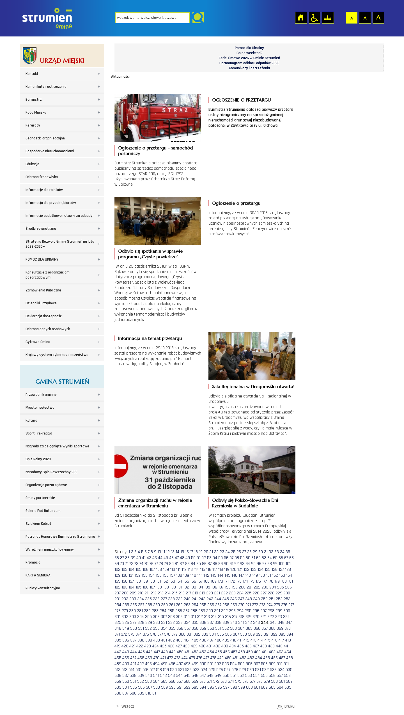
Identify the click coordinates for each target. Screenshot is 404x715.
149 (255, 575)
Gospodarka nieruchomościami (50, 151)
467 (133, 658)
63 (264, 558)
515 (138, 670)
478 (213, 658)
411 (239, 640)
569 (195, 681)
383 (204, 634)
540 (148, 676)
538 (133, 676)
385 (220, 634)
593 (195, 687)
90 (226, 564)
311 (193, 617)
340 (233, 623)
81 (176, 564)
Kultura (31, 420)
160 (152, 581)
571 (209, 681)
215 (175, 593)
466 (125, 658)
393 (282, 634)
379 (174, 634)
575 (238, 681)
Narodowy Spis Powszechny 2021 (52, 472)
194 (200, 587)
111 (178, 570)
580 (274, 681)
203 (264, 587)
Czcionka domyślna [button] (351, 17)
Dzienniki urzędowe (41, 303)
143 (213, 575)
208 (125, 593)
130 (124, 575)
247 (241, 599)
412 (246, 640)
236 (156, 599)
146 (234, 575)
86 (204, 564)
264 (195, 605)
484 (258, 658)
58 (237, 558)
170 (220, 581)
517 (152, 670)
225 (248, 593)
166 (193, 581)
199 (235, 587)
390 (259, 634)
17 (191, 552)
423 (147, 646)
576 (245, 681)
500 (202, 664)
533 (273, 670)
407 (210, 640)
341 (241, 623)
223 (232, 593)
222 (224, 593)
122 (246, 570)
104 (131, 570)
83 (187, 564)
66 (281, 558)
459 (249, 652)
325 (117, 623)
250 (264, 599)
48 (182, 558)
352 (148, 628)
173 (239, 581)
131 (131, 575)
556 (272, 676)
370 (287, 628)
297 (263, 611)
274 (270, 605)
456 (226, 652)
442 (117, 652)
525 (211, 670)
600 (249, 687)
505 (241, 664)
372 (124, 634)
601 (257, 687)
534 (281, 670)
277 (291, 605)
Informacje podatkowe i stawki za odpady (59, 215)
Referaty (33, 125)
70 (122, 564)
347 (289, 623)
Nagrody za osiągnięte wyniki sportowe (57, 446)
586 (141, 687)
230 (286, 593)
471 (163, 658)
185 (138, 587)
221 (217, 593)
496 (172, 664)
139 (186, 575)
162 (165, 581)
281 (140, 611)
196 (214, 587)
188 (159, 587)
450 (180, 652)
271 (248, 605)
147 (241, 575)
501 (210, 664)
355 (172, 628)
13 (173, 552)
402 (171, 640)
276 (284, 605)
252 (279, 599)
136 (166, 575)
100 (281, 564)
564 (156, 681)
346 (281, 623)
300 (286, 611)
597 (226, 687)
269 (233, 605)
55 (220, 558)
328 (140, 623)
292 (224, 611)
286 (178, 611)
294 (240, 611)
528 (234, 670)
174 (245, 581)
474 (185, 658)
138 (179, 575)
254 (117, 605)
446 (149, 652)
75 (146, 564)
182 (117, 587)
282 (147, 611)
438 (263, 646)
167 (200, 581)
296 (255, 611)
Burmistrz (34, 99)
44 (160, 558)
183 (124, 587)
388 (243, 634)
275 (277, 605)
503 (225, 664)
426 (171, 646)
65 (275, 558)
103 (124, 570)
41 (144, 558)
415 (267, 640)
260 (164, 605)
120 (233, 570)
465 (117, 658)
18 (196, 552)
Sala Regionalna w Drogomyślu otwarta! (253, 386)
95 (253, 564)
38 (127, 558)
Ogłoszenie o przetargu (236, 203)
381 (189, 634)
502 (217, 664)
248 (248, 599)
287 (186, 611)
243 (209, 599)
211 (147, 593)
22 (216, 552)
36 (116, 558)
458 (241, 652)
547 (202, 676)
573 (224, 681)
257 (141, 605)
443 (125, 652)
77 (156, 564)
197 (221, 587)
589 (164, 687)
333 (179, 623)
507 (257, 664)
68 (291, 558)
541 (156, 676)
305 (148, 617)
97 (264, 564)
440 (279, 646)
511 (286, 664)
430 (202, 646)
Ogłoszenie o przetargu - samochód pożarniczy (155, 150)
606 (117, 693)
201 (249, 587)
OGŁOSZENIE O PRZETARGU (241, 100)
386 (228, 634)
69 (116, 564)
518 (159, 670)
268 (225, 605)
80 (171, 564)
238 (171, 599)
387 (236, 634)
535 (289, 670)
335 (195, 623)
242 (202, 599)
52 (203, 558)
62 (258, 558)
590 (172, 687)
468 (140, 658)
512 (117, 670)
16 (187, 552)
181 (290, 581)
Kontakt (32, 73)
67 (286, 558)
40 (138, 558)
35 (288, 552)
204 (272, 587)
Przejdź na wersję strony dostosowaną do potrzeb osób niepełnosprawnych (314, 17)
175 (251, 581)
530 (250, 670)
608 (133, 693)
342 (248, 623)
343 (256, 623)
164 (179, 581)
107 (152, 570)
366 (257, 628)
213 (161, 593)
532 (265, 670)
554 (256, 676)
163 (172, 581)
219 (202, 593)
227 (263, 593)
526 (219, 670)
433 (224, 646)
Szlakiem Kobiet (38, 523)
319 (248, 617)
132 (138, 575)
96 (259, 564)
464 (287, 652)
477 (206, 658)
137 (172, 575)
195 (207, 587)
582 (289, 681)
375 (146, 634)
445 (141, 652)
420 (124, 646)
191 (179, 587)
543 (171, 676)
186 (145, 587)
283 (155, 611)
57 (231, 558)
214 (168, 593)
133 (145, 575)
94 (247, 564)
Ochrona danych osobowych (48, 329)
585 (133, 687)
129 (117, 575)
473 (177, 658)
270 (241, 605)
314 (214, 617)
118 (220, 570)
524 (204, 670)
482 (243, 658)
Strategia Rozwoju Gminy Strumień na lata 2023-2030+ (60, 244)
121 (239, 570)
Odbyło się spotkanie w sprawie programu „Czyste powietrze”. (150, 253)
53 (209, 558)
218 (195, 593)
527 (227, 670)
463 (280, 652)
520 (173, 670)
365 (249, 628)
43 (154, 558)
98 (269, 564)
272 (255, 605)
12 (168, 552)
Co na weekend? (250, 53)
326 (125, 623)
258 (148, 605)
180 (284, 581)
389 (251, 634)
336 (202, 623)
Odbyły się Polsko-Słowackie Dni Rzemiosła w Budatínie (245, 503)
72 (131, 564)
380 (182, 634)
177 (264, 581)
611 (154, 693)
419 (117, 646)
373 (131, 634)
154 (289, 575)
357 (187, 628)
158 (138, 581)
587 (149, 687)
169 (214, 581)
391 (267, 634)
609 (140, 693)
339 (225, 623)
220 (209, 593)
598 (233, 687)
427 (179, 646)
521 (181, 670)
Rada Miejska (36, 112)
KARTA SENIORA (38, 575)
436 (248, 646)
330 (156, 623)
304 (140, 617)
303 (132, 617)
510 (280, 664)
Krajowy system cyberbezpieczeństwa (57, 354)
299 (279, 611)
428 (186, 646)
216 (182, 593)
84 (193, 564)
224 (240, 593)
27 (244, 552)
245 (225, 599)
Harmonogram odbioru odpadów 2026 (249, 63)
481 (235, 658)
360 (210, 628)
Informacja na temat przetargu (150, 338)
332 (171, 623)
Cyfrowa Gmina (38, 341)
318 (241, 617)
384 (212, 634)
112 (184, 570)
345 (273, 623)
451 (187, 652)
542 (163, 676)
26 (239, 552)
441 (287, 646)
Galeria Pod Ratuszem (43, 510)
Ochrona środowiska (42, 177)
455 (218, 652)
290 (209, 611)
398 (140, 640)
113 (190, 570)
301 (117, 617)
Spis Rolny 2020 (38, 459)
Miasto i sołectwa (40, 407)
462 (272, 652)
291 (217, 611)
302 (124, 617)
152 (275, 575)
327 (133, 623)
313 (207, 617)
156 (124, 581)
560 (125, 681)
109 (166, 570)
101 (288, 564)
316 (228, 617)
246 (233, 599)
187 (152, 587)
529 (242, 670)
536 (117, 676)
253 (287, 599)
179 (277, 581)
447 (157, 652)
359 (202, 628)
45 (166, 558)
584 (125, 687)
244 (217, 599)
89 (220, 564)
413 (253, 640)
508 (264, 664)
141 (199, 575)
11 (163, 552)
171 (226, 581)
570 (202, 681)
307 (164, 617)
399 (148, 640)
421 (132, 646)
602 (264, 687)
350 (133, 628)
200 (242, 587)
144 (220, 575)
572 (216, 681)
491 (133, 664)
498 (187, 664)
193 (193, 587)
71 (126, 564)
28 (249, 552)
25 (233, 552)
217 (188, 593)
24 (227, 552)
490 (125, 664)
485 (266, 658)
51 (198, 558)
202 (257, 587)
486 (274, 658)
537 (125, 676)
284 (163, 611)
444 (133, 652)
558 (287, 676)
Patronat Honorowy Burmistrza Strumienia (60, 536)
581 (282, 681)
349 (125, 628)
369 (280, 628)
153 (282, 575)
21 (211, 552)
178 (270, 581)
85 (198, 564)
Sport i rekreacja (39, 433)
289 (201, 611)
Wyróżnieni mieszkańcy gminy (50, 549)
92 (236, 564)
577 (252, 681)
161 (158, 581)
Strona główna (301, 17)
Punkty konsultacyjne (43, 588)
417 (281, 640)
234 (140, 599)
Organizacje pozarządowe (46, 485)
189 (166, 587)
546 (195, 676)
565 (164, 681)
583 (117, 687)
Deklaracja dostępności (44, 316)
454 (210, 652)
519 (166, 670)
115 (202, 570)
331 (164, 623)
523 (196, 670)
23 (222, 552)
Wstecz (127, 706)
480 (228, 658)
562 (140, 681)
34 (282, 552)
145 (227, 575)
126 (274, 570)
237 (164, 599)
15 (182, 552)
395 (117, 640)
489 (117, 664)
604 (280, 687)
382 (197, 634)
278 (117, 611)
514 (131, 670)
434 (232, 646)
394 (289, 634)
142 (206, 575)
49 (187, 558)
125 (267, 570)
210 (140, 593)
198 (228, 587)
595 (210, 687)
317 (234, 617)
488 (289, 658)
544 (179, 676)
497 (179, 664)
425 (163, 646)
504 (233, 664)
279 (125, 611)
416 (274, 640)
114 (196, 570)
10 (159, 552)
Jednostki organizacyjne (45, 138)
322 (270, 617)
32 (271, 552)
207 (117, 593)
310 (187, 617)
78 (161, 564)
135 (159, 575)
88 (215, 564)
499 (195, 664)
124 (260, 570)
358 (195, 628)
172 (232, 581)
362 (225, 628)
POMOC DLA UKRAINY (42, 259)
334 (187, 623)
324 (286, 617)
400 (156, 640)
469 (148, 658)
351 (141, 628)
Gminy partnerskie (40, 497)
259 (156, 605)
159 (145, 581)
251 (272, 599)
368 (272, 628)
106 (145, 570)
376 (153, 634)
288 (193, 611)
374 (139, 634)
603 (272, 687)
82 (182, 564)
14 (177, 552)
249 (256, 599)
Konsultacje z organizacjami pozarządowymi (48, 275)
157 (131, 581)
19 (201, 552)
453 (202, 652)
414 (260, 640)
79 (166, 564)
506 (249, 664)
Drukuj (289, 706)
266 (210, 605)
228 (271, 593)
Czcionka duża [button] (378, 17)
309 (179, 617)
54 (215, 558)
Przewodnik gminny (41, 394)
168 (207, 581)
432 (217, 646)
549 (218, 676)
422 (139, 646)
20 (206, 552)
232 (124, 599)
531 (258, 670)
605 (287, 687)
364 (241, 628)
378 (167, 634)
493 (148, 664)
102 (117, 570)
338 (218, 623)
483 (250, 658)
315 (221, 617)
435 (240, 646)
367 (264, 628)
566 (172, 681)
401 (164, 640)
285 (170, 611)
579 (267, 681)
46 (171, 558)
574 (231, 681)
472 (170, 658)
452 (195, 652)
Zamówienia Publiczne (43, 290)
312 (200, 617)
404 (187, 640)
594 (202, 687)
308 (171, 617)
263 (187, 605)
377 (160, 634)
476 (199, 658)
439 (271, 646)
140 (193, 575)
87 (210, 564)
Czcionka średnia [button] (365, 17)
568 (187, 681)
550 (225, 676)
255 (125, 605)
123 (253, 570)
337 (210, 623)
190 (173, 587)
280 (132, 611)
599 (241, 687)
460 (257, 652)
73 (136, 564)
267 (218, 605)
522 (188, 670)
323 (278, 617)
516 (145, 670)
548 (210, 676)
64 (269, 558)
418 (288, 640)
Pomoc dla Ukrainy (249, 47)
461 (265, 652)
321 (263, 617)
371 (117, 634)
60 (248, 558)
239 (179, 599)
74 (141, 564)
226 (255, 593)
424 (155, 646)
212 (154, 593)
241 (195, 599)
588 (156, 687)
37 (122, 558)
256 (133, 605)
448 (164, 652)
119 (226, 570)
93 (242, 564)
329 (148, 623)
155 (117, 581)
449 (172, 652)
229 (279, 593)
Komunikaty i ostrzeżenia (46, 86)
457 (234, 652)
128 (288, 570)
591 (180, 687)
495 (164, 664)
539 (140, 676)
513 (124, 670)
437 (256, 646)
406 (202, 640)
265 (202, 605)
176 (258, 581)
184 (131, 587)
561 (133, 681)
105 (138, 570)
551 (233, 676)
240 (187, 599)
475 (192, 658)
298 (271, 611)
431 (209, 646)
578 (259, 681)
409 (225, 640)
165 (186, 581)
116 (208, 570)
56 (226, 558)
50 (193, 558)
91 (231, 564)
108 (159, 570)
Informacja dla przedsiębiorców (51, 202)
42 (149, 558)
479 (220, 658)
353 (156, 628)
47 (177, 558)
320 (255, 617)
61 (253, 558)
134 (152, 575)
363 (233, 628)
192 (186, 587)
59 (242, 558)
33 (276, 552)
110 (172, 570)
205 (280, 587)
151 (268, 575)
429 (194, 646)
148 (248, 575)
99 (275, 564)
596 (218, 687)
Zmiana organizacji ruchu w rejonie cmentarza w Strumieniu (155, 503)
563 (148, 681)
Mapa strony (328, 17)
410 (233, 640)
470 (156, 658)
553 (248, 676)
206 (288, 587)
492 (140, 664)
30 (260, 552)
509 (272, 664)
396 (125, 640)
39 (133, 558)
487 (282, 658)
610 (148, 693)
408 (218, 640)
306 (156, 617)
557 (280, 676)
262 (179, 605)
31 (266, 552)
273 (262, 605)
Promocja (33, 562)
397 (133, 640)
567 (179, 681)
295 (248, 611)
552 (240, 676)
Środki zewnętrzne (41, 228)
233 (132, 599)
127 (281, 570)
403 (179, 640)
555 (264, 676)
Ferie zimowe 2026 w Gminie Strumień (249, 58)
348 (117, 628)
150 (262, 575)
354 (164, 628)
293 (232, 611)
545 (187, 676)
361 (218, 628)
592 (187, 687)
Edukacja (32, 164)
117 (214, 570)
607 (125, 693)
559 (117, 681)
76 (151, 564)
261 (172, 605)
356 (179, 628)
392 (274, 634)
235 (148, 599)
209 (133, 593)
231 (117, 599)
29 (255, 552)
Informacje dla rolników (44, 189)
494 (156, 664)
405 (195, 640)
